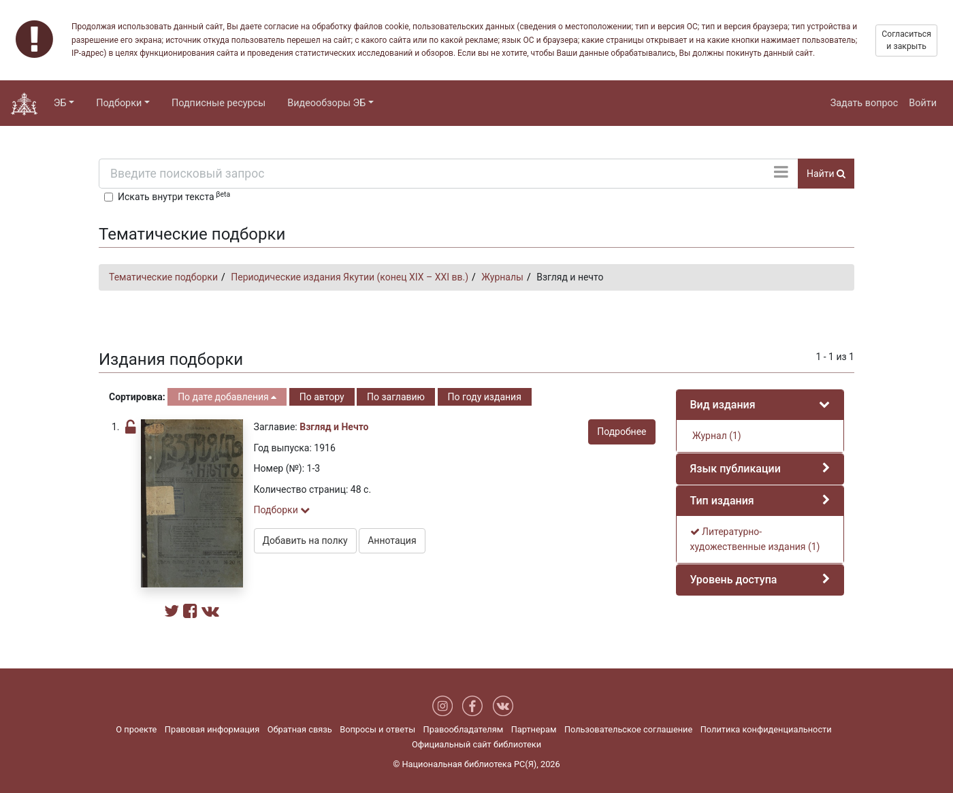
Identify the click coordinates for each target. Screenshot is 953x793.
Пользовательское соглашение (628, 729)
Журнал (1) (715, 435)
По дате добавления (227, 396)
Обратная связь (300, 729)
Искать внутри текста (174, 196)
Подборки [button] (119, 103)
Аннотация (392, 540)
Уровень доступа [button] (733, 579)
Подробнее (621, 431)
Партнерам (534, 729)
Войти (923, 103)
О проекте (136, 729)
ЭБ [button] (60, 103)
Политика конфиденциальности (766, 729)
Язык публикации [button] (735, 468)
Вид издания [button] (723, 404)
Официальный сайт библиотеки (476, 744)
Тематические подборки (163, 277)
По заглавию (396, 396)
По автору (322, 396)
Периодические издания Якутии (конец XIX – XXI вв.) (349, 277)
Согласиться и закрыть (906, 40)
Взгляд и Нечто (334, 426)
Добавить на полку (305, 540)
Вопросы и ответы (377, 729)
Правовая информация (212, 729)
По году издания (484, 396)
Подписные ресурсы (218, 103)
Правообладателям (463, 729)
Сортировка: (137, 396)
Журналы (502, 277)
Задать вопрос (864, 103)
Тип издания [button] (722, 500)
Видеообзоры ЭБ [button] (326, 103)
